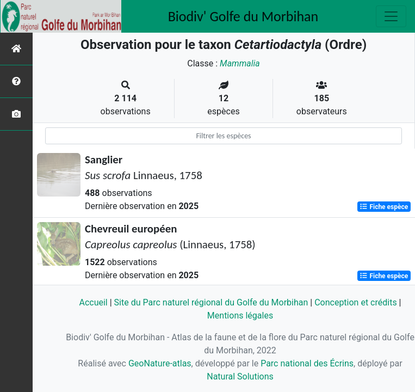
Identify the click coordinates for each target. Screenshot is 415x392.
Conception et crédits (355, 302)
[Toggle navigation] (391, 16)
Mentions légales (240, 315)
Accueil (93, 302)
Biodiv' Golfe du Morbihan (243, 16)
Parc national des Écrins (307, 363)
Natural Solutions (240, 376)
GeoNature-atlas (159, 363)
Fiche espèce (384, 207)
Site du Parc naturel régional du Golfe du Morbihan (211, 302)
